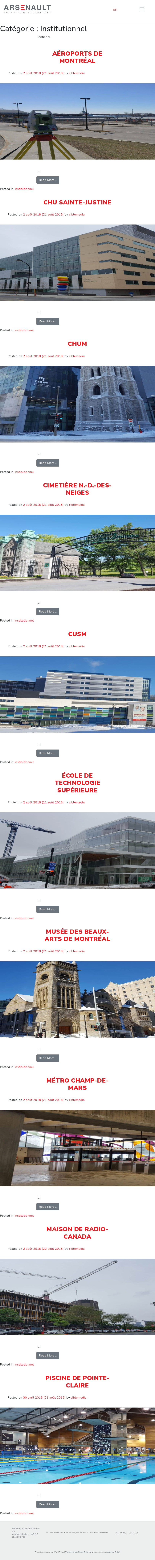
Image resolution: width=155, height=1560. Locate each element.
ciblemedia (77, 73)
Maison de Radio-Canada (77, 1233)
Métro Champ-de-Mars (77, 1084)
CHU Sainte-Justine (77, 202)
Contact (133, 1533)
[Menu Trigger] (142, 9)
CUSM (77, 634)
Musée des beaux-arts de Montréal (77, 935)
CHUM (77, 344)
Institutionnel (24, 189)
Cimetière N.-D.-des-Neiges (77, 489)
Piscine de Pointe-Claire (77, 1381)
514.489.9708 (18, 1537)
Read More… (49, 179)
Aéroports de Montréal (77, 57)
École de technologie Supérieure (77, 782)
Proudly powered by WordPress (49, 1552)
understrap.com (99, 1552)
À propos (121, 1533)
